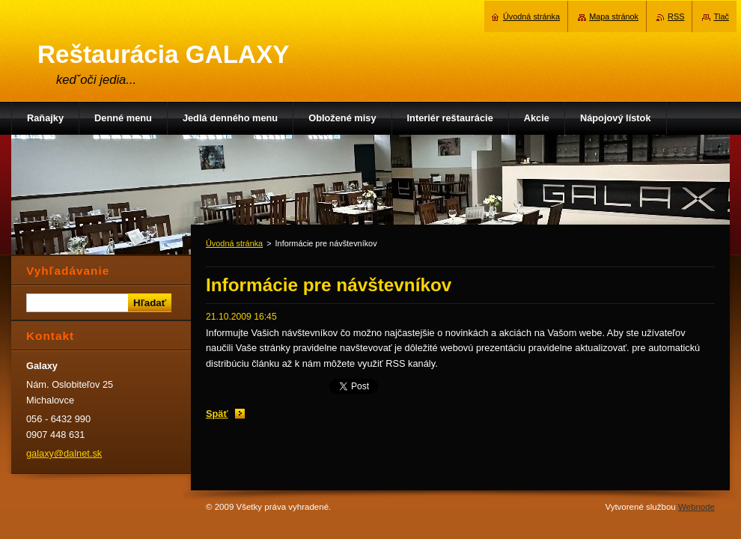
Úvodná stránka (234, 243)
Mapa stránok (613, 16)
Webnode (696, 506)
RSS (676, 16)
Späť (217, 413)
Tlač (721, 16)
